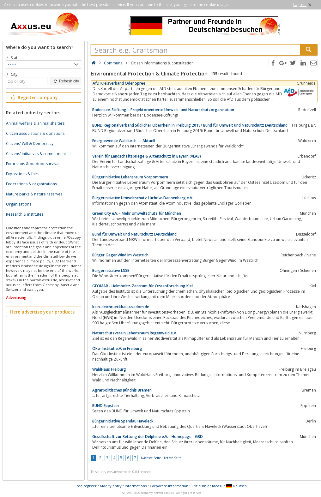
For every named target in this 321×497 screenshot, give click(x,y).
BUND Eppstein (105, 405)
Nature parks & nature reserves (34, 194)
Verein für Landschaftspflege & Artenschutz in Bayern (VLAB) (146, 156)
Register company (34, 97)
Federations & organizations (31, 184)
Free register (86, 485)
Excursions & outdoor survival (32, 163)
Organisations (18, 204)
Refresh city (66, 81)
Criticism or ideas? (206, 485)
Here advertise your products (42, 312)
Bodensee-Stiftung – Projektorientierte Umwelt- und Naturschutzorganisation (163, 109)
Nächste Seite (151, 458)
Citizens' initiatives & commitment (36, 153)
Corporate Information (169, 485)
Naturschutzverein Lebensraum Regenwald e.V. (134, 333)
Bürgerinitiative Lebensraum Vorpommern (130, 177)
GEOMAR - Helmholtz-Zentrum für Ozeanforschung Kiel (142, 286)
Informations (136, 485)
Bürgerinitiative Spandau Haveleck (123, 421)
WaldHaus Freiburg (109, 369)
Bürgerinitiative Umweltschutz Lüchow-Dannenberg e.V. (142, 198)
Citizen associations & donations (35, 133)
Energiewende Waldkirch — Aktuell (123, 140)
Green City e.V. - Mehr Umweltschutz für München (136, 213)
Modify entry (111, 485)
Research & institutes (24, 214)
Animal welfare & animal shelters (35, 123)
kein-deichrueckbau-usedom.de (120, 306)
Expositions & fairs (22, 174)
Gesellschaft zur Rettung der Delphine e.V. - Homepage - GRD (147, 436)
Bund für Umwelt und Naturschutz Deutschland (134, 234)
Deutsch (236, 485)
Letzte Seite (172, 458)
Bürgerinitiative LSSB (111, 270)
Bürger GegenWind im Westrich (120, 255)
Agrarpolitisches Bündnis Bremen (122, 390)
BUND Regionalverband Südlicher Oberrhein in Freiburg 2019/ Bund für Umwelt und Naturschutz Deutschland (190, 125)
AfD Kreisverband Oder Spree (119, 83)
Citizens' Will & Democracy (29, 143)
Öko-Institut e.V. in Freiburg (117, 348)
